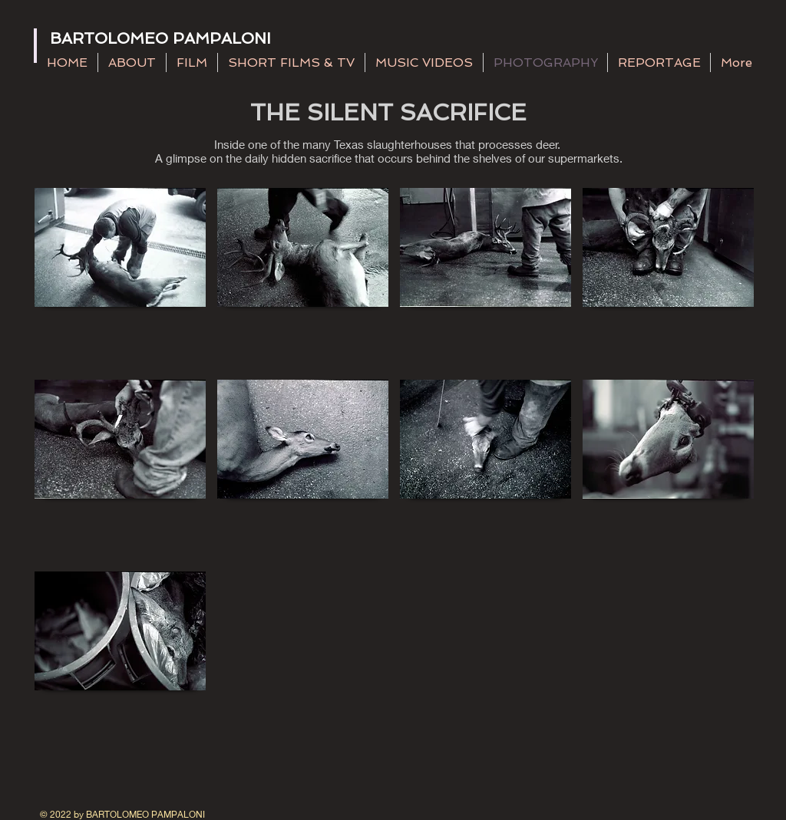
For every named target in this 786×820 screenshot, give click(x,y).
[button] (120, 278)
